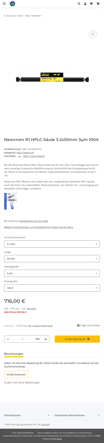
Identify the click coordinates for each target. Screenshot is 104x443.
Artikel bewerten (16, 374)
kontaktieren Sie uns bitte (33, 221)
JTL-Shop (58, 438)
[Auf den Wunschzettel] (93, 34)
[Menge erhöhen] (45, 339)
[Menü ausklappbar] (4, 2)
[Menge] (22, 339)
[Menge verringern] (8, 339)
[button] (79, 3)
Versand (31, 308)
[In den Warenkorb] (6, 26)
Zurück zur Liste (14, 15)
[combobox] (52, 244)
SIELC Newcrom (25, 152)
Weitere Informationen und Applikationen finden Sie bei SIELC (38, 227)
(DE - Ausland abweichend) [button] (40, 325)
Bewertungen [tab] (13, 353)
